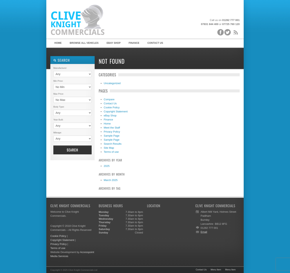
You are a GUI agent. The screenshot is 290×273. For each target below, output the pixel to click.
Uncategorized (112, 83)
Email (204, 231)
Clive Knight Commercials (80, 20)
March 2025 (111, 180)
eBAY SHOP (113, 43)
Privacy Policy (112, 131)
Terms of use (111, 151)
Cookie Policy (112, 107)
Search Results (112, 143)
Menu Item (216, 269)
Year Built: (58, 119)
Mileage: (57, 132)
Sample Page (111, 135)
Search (72, 149)
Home (58, 43)
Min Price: (58, 81)
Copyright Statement (116, 111)
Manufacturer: (60, 68)
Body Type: (58, 107)
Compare (109, 99)
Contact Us (155, 43)
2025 (107, 165)
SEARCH (61, 60)
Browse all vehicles (84, 43)
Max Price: (58, 94)
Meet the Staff (112, 127)
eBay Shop (110, 115)
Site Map (109, 147)
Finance (134, 43)
